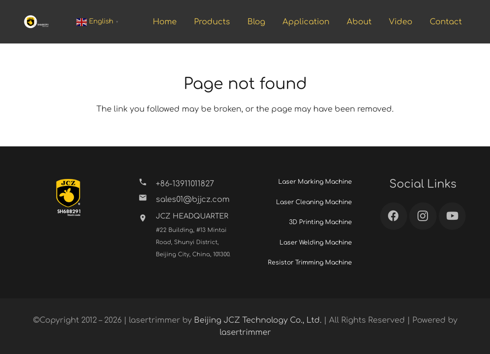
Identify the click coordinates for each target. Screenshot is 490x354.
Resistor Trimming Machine (310, 262)
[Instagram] (423, 216)
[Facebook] (394, 216)
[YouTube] (452, 216)
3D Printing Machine (320, 222)
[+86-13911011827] (147, 184)
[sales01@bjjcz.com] (147, 199)
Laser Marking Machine (315, 182)
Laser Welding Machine (316, 242)
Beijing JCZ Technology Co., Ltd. (258, 320)
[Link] (36, 21)
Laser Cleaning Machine (314, 202)
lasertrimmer (245, 332)
